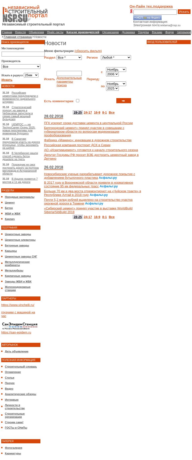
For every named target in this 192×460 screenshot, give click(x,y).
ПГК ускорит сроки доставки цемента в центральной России (88, 123)
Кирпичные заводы (18, 275)
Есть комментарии (58, 101)
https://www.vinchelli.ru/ (17, 305)
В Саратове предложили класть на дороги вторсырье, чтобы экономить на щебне (21, 143)
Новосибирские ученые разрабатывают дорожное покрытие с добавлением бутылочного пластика (89, 175)
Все (112, 112)
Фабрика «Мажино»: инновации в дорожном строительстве (88, 140)
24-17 (88, 112)
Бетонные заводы (17, 245)
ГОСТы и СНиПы (16, 427)
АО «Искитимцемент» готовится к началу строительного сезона (91, 150)
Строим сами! (14, 422)
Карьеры (11, 250)
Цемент (10, 202)
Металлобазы (14, 270)
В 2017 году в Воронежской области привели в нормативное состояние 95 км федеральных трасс (88, 184)
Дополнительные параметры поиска (69, 81)
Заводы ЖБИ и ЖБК (18, 281)
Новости (20, 32)
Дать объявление (16, 351)
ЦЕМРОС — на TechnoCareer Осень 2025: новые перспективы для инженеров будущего (19, 129)
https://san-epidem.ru (16, 332)
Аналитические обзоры (20, 394)
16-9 (97, 112)
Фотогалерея (13, 447)
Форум (169, 32)
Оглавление (13, 372)
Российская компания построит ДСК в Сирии (77, 145)
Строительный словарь (21, 366)
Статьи (9, 377)
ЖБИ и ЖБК (12, 213)
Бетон (9, 207)
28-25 (78, 112)
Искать (184, 11)
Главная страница (18, 37)
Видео (9, 388)
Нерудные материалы (19, 196)
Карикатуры (13, 453)
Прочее (10, 383)
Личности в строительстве (15, 407)
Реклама (157, 32)
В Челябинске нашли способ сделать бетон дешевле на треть (20, 156)
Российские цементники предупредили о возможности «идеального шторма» (20, 97)
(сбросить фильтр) (88, 51)
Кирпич (10, 218)
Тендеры (143, 32)
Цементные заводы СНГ (21, 256)
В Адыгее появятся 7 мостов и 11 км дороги (20, 180)
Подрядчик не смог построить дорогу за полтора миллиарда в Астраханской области (20, 169)
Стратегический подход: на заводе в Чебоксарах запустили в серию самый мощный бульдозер (17, 113)
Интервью (12, 399)
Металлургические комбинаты (17, 263)
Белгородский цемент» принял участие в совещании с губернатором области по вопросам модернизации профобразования (84, 131)
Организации (110, 32)
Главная (7, 32)
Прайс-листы (55, 32)
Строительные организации (15, 415)
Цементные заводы (18, 234)
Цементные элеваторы (20, 239)
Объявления (36, 32)
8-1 (104, 112)
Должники (128, 32)
